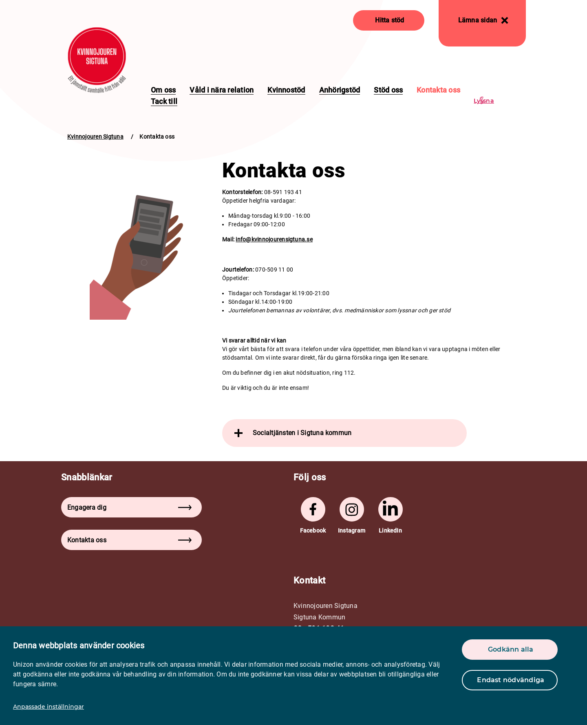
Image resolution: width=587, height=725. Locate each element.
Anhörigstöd (339, 90)
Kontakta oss (438, 90)
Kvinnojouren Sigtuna (95, 136)
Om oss (163, 90)
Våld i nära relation (222, 90)
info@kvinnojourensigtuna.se (274, 239)
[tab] (344, 433)
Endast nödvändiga (510, 680)
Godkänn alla (511, 649)
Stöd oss (388, 90)
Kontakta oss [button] (129, 540)
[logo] (96, 60)
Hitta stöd (389, 20)
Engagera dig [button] (129, 507)
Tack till (164, 101)
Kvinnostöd (286, 90)
